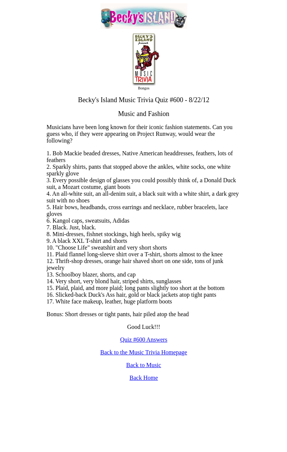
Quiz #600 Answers (143, 339)
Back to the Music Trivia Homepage (143, 352)
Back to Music (143, 365)
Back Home (144, 378)
